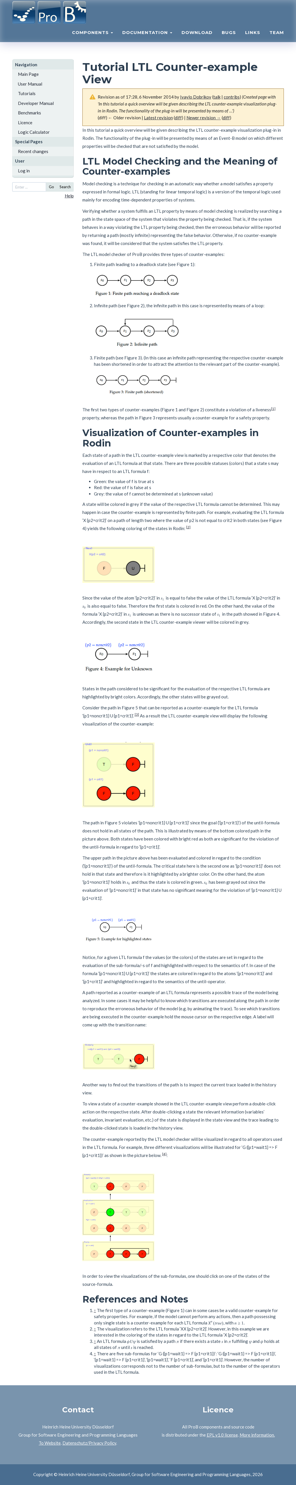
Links (252, 39)
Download (197, 39)
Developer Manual (36, 103)
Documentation (147, 39)
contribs (232, 96)
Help (69, 195)
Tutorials (27, 93)
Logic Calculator (34, 132)
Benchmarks (29, 112)
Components (92, 39)
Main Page (28, 74)
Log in (24, 170)
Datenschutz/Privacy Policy (89, 1443)
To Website (50, 1443)
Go (51, 186)
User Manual (30, 83)
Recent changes (33, 151)
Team (276, 39)
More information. (257, 1434)
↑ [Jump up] (95, 1310)
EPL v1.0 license (222, 1434)
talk (217, 96)
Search (65, 186)
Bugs (229, 39)
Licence (25, 122)
